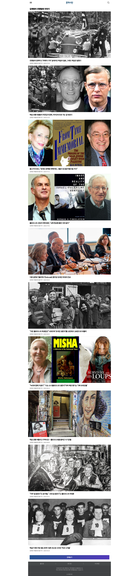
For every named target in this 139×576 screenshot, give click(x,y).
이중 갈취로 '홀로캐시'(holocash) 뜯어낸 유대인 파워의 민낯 (50, 277)
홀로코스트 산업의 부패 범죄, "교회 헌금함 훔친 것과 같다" (50, 223)
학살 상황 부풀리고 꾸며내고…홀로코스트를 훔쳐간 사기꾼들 (50, 439)
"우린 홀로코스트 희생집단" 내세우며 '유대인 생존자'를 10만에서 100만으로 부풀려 (58, 331)
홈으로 (42, 564)
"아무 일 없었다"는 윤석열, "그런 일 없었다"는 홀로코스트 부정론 (52, 493)
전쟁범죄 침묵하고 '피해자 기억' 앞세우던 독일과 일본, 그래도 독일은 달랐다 (55, 60)
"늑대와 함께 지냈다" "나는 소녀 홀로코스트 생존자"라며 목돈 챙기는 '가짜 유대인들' (58, 385)
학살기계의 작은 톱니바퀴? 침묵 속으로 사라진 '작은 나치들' (50, 548)
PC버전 (97, 564)
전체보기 (69, 557)
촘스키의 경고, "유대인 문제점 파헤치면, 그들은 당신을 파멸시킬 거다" (53, 169)
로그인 (70, 564)
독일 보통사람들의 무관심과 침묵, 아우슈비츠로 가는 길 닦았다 (51, 114)
